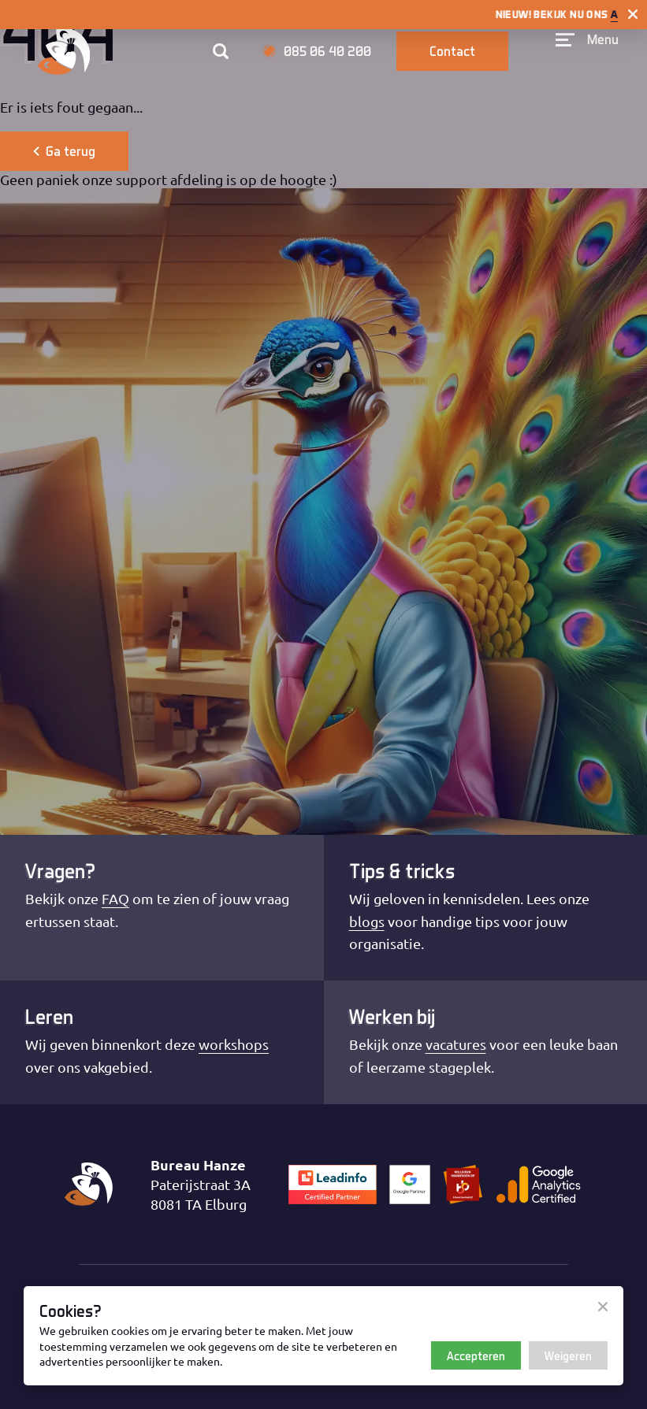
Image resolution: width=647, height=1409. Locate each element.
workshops (234, 1044)
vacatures (456, 1044)
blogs (367, 921)
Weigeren (568, 1355)
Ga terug (64, 151)
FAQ (115, 898)
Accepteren (476, 1355)
